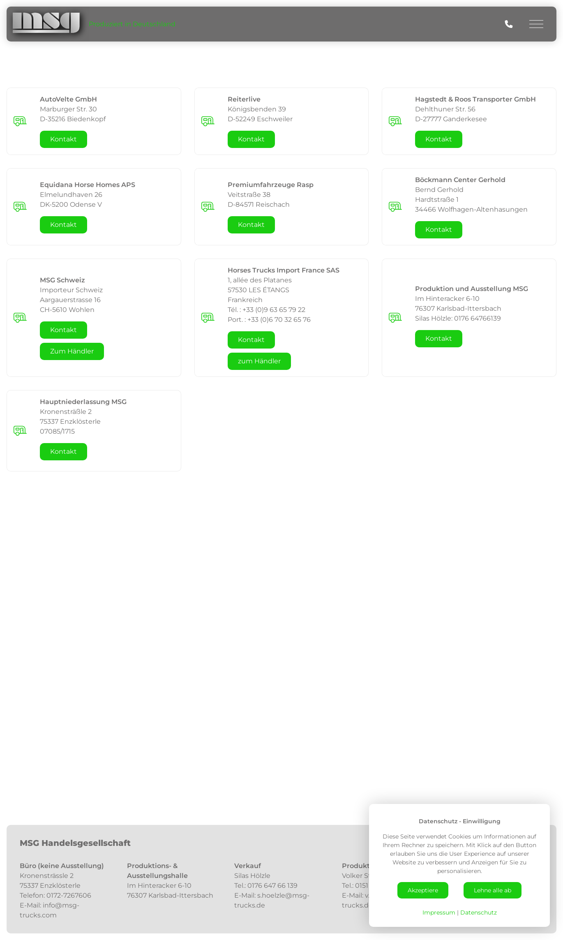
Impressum (438, 912)
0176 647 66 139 (273, 885)
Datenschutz (478, 912)
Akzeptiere (423, 890)
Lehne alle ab (492, 890)
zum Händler (259, 361)
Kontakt (63, 139)
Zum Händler (72, 351)
